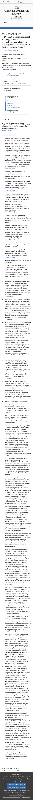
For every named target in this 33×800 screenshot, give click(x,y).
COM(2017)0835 (10, 168)
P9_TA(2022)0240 (11, 112)
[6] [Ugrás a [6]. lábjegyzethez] (14, 239)
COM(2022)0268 (10, 257)
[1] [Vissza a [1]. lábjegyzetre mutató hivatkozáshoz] (2, 768)
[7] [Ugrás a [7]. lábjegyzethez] (22, 362)
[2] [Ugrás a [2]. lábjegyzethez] (14, 178)
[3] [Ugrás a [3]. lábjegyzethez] (23, 201)
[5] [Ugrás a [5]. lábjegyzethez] (24, 229)
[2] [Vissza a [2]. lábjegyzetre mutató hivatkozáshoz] (2, 770)
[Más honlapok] (21, 1)
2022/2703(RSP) (12, 50)
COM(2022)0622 (10, 191)
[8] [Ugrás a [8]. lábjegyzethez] (25, 701)
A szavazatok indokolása (13, 107)
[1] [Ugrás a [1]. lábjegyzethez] (20, 152)
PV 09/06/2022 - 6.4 (12, 105)
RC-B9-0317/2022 (14, 76)
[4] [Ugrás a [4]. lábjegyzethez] (14, 212)
